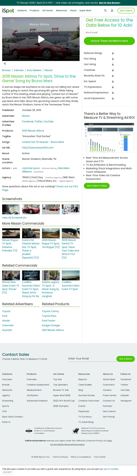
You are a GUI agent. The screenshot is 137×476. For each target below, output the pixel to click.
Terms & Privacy (60, 457)
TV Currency (85, 416)
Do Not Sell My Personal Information (67, 444)
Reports (82, 379)
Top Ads (57, 379)
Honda (6, 320)
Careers (107, 390)
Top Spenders (60, 384)
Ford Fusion (48, 320)
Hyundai (7, 330)
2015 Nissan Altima (33, 130)
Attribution (32, 395)
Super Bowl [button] (85, 10)
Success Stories (86, 395)
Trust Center (100, 457)
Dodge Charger (51, 325)
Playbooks (83, 411)
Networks (7, 390)
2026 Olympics (61, 406)
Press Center (110, 395)
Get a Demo (109, 411)
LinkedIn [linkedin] (125, 395)
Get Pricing (109, 416)
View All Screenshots (14, 217)
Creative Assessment (38, 384)
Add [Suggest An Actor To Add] (15, 168)
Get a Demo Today (97, 185)
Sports (5, 406)
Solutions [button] (22, 10)
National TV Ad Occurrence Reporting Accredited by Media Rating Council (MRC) (95, 430)
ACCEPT (7, 472)
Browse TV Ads (61, 390)
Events (81, 406)
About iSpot (109, 379)
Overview (7, 379)
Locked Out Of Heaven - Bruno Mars (43, 142)
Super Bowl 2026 (61, 395)
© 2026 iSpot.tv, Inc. (40, 457)
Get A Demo (126, 10)
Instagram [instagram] (126, 400)
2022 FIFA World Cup (64, 400)
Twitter (38, 121)
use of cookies (111, 469)
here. (109, 440)
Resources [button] (61, 10)
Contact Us (109, 400)
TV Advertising (86, 422)
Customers (109, 384)
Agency (6, 395)
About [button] (73, 10)
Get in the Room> (109, 2)
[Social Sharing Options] (5, 63)
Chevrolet (8, 325)
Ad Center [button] (47, 10)
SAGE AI (6, 422)
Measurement (34, 390)
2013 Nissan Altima (53, 330)
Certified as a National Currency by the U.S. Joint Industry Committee (48, 430)
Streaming (7, 400)
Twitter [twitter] (124, 384)
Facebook (27, 121)
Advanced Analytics (37, 400)
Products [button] (34, 10)
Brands (5, 384)
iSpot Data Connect (12, 416)
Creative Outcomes (88, 400)
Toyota (6, 311)
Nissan (26, 115)
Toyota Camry (50, 311)
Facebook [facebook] (126, 379)
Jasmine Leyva (31, 168)
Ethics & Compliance (81, 457)
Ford (4, 316)
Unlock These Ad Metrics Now (109, 41)
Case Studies (85, 384)
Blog (80, 390)
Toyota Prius (49, 316)
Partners (107, 406)
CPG (4, 411)
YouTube (48, 121)
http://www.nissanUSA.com (38, 147)
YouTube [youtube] (125, 390)
